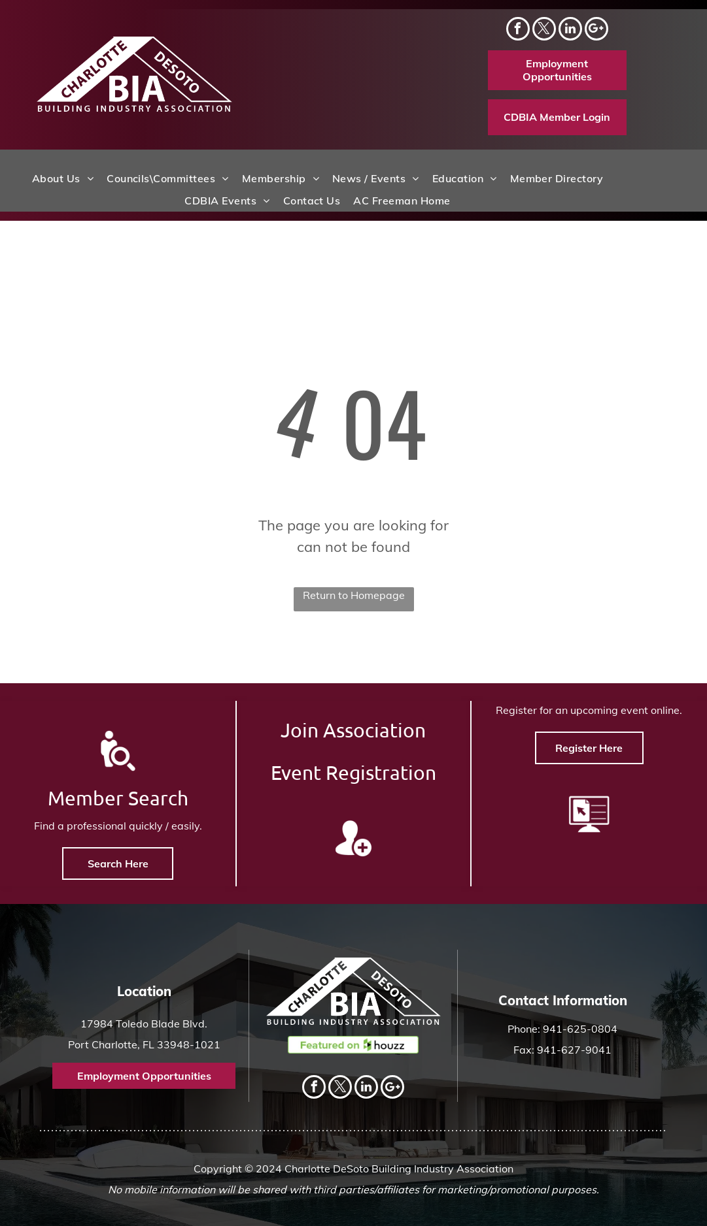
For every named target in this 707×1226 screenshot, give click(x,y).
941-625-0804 (580, 1028)
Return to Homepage (354, 595)
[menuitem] (63, 178)
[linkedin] (570, 30)
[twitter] (544, 30)
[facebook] (518, 30)
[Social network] (596, 30)
